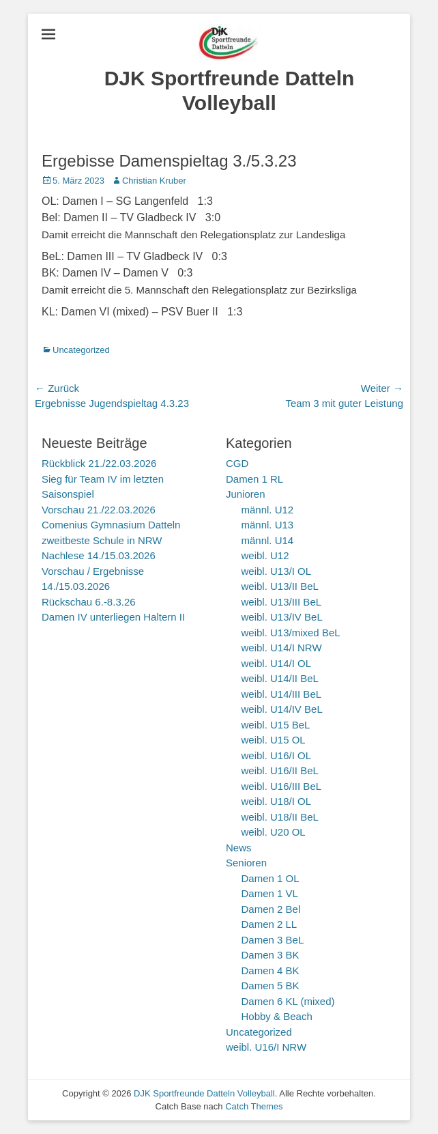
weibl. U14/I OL (277, 663)
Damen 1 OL (271, 878)
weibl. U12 (265, 555)
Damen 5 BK (271, 985)
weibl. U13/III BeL (282, 602)
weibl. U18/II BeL (280, 817)
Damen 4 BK (271, 970)
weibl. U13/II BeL (280, 586)
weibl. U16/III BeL (282, 786)
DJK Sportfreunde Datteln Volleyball (204, 1093)
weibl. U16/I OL (277, 755)
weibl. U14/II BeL (280, 678)
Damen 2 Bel (271, 909)
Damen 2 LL (269, 924)
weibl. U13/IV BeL (282, 617)
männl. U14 (268, 540)
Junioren (245, 494)
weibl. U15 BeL (276, 725)
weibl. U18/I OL (277, 801)
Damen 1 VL (270, 893)
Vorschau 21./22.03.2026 (99, 509)
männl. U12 (268, 509)
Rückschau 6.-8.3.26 (89, 602)
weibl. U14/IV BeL (282, 709)
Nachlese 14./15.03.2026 (99, 555)
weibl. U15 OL (274, 740)
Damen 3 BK (271, 955)
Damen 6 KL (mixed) (288, 1001)
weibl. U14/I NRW (282, 647)
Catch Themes (253, 1106)
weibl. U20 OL (274, 832)
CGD (237, 463)
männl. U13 (268, 524)
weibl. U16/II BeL (280, 770)
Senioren (246, 862)
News (239, 847)
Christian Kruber (154, 180)
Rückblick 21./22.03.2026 (99, 463)
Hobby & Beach (277, 1016)
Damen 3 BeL (273, 940)
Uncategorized (81, 350)
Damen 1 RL (254, 479)
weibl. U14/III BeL (282, 694)
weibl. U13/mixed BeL (291, 632)
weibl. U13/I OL (277, 571)
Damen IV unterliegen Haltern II (113, 617)
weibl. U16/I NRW (266, 1047)
